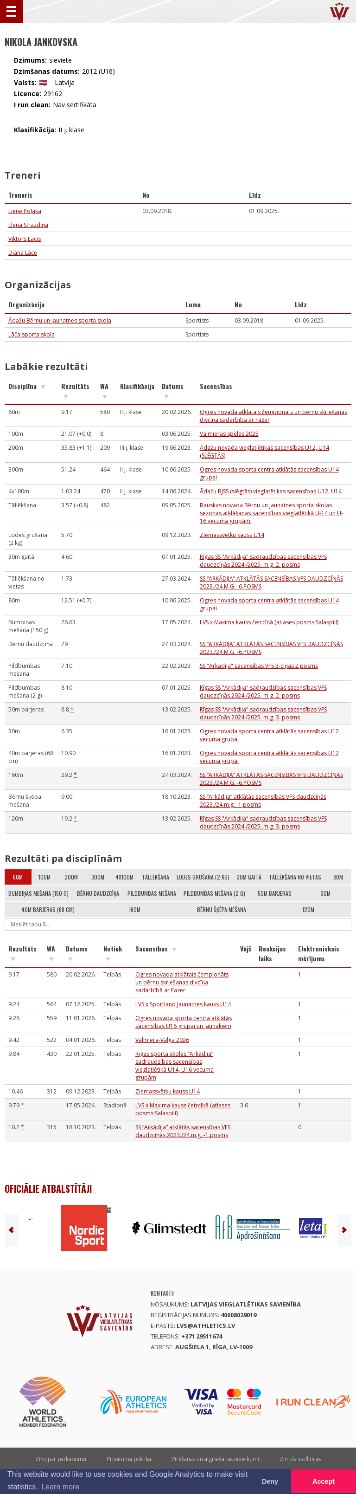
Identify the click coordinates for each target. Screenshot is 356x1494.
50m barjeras (275, 893)
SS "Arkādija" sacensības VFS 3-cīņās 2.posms (259, 666)
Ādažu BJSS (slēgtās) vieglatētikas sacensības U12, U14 (271, 491)
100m (44, 877)
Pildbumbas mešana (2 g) (214, 893)
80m (338, 877)
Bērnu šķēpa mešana (221, 909)
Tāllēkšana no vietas (295, 877)
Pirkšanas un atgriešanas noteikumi (215, 1459)
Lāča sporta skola (31, 334)
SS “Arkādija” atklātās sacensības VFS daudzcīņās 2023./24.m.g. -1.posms (182, 1131)
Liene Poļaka (24, 211)
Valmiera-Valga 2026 (162, 1040)
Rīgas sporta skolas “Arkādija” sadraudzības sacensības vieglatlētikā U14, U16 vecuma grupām (174, 1065)
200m (71, 877)
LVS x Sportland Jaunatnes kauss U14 (183, 1004)
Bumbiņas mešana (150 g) (38, 893)
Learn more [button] (60, 1487)
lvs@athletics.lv (206, 1325)
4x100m (124, 877)
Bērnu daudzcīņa (98, 893)
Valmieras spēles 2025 (229, 434)
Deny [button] (270, 1481)
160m (134, 909)
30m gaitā (249, 877)
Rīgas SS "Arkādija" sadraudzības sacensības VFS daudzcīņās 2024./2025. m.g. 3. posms (263, 713)
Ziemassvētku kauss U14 (232, 535)
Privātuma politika (129, 1459)
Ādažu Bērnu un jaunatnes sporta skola (59, 320)
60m (18, 877)
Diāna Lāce (22, 253)
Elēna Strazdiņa (28, 225)
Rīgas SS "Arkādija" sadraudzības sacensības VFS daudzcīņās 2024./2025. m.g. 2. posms (263, 561)
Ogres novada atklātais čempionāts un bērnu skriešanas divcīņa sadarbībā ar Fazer (182, 982)
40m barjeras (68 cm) (48, 909)
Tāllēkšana (155, 877)
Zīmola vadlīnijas (300, 1459)
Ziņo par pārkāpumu (60, 1459)
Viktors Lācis (24, 239)
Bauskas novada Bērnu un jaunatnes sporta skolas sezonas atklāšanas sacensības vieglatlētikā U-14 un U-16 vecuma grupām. (271, 513)
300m (97, 877)
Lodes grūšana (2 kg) (203, 877)
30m (326, 893)
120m (308, 909)
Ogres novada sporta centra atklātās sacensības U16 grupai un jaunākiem (183, 1022)
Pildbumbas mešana (151, 893)
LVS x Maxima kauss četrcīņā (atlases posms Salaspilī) (269, 622)
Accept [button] (323, 1481)
